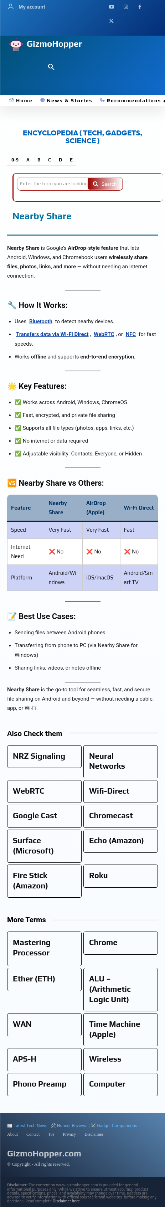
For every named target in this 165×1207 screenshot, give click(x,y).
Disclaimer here (66, 1201)
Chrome (103, 942)
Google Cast (35, 815)
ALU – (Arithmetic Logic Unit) (110, 989)
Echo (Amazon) (116, 840)
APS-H (24, 1058)
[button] (51, 67)
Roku (98, 875)
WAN (22, 1023)
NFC (131, 334)
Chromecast (111, 815)
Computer (107, 1083)
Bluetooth (40, 321)
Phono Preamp (40, 1083)
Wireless (105, 1058)
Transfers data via (52, 334)
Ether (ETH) (34, 978)
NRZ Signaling (39, 755)
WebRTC (104, 334)
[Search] (105, 184)
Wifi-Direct (109, 790)
